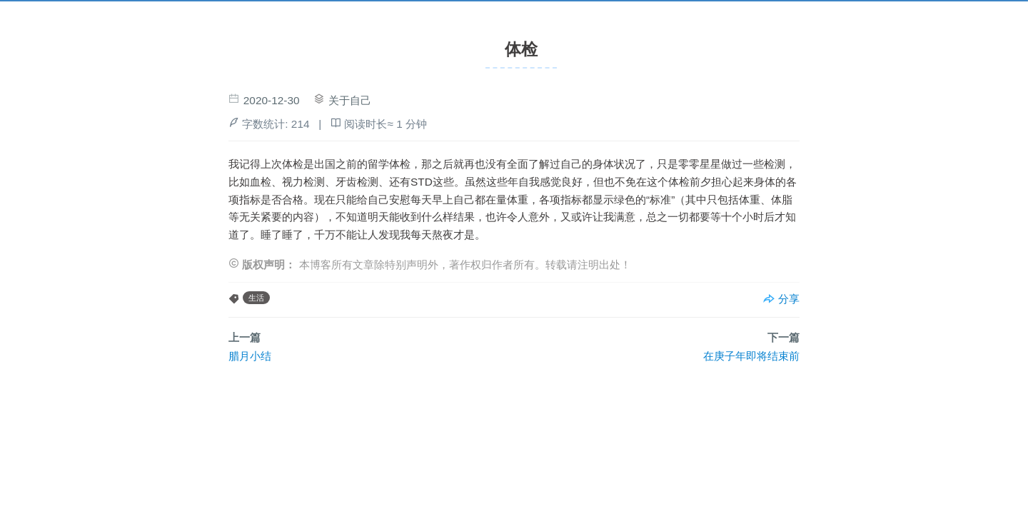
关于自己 (349, 100)
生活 (256, 297)
